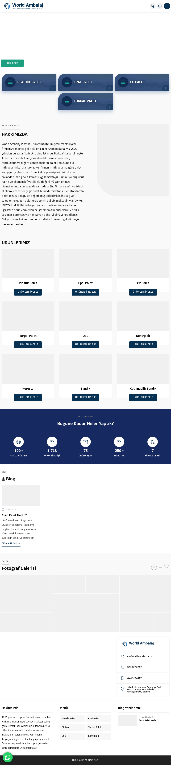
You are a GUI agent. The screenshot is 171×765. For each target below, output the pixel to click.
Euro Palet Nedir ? (14, 515)
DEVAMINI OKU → (11, 543)
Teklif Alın (12, 63)
